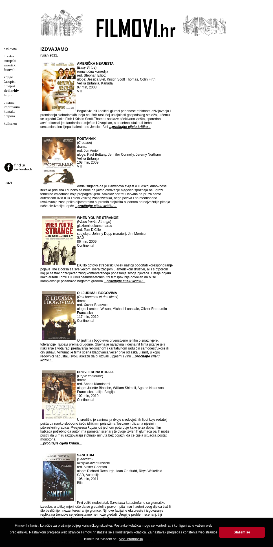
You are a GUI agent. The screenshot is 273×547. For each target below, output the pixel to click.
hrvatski (10, 56)
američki (10, 65)
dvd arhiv (11, 90)
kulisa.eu (10, 123)
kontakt (9, 111)
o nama (9, 102)
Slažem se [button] (242, 532)
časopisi (10, 81)
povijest (9, 86)
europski (10, 60)
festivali (10, 70)
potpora (9, 116)
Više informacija (131, 539)
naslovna (10, 49)
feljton (8, 95)
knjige (8, 77)
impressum (12, 107)
